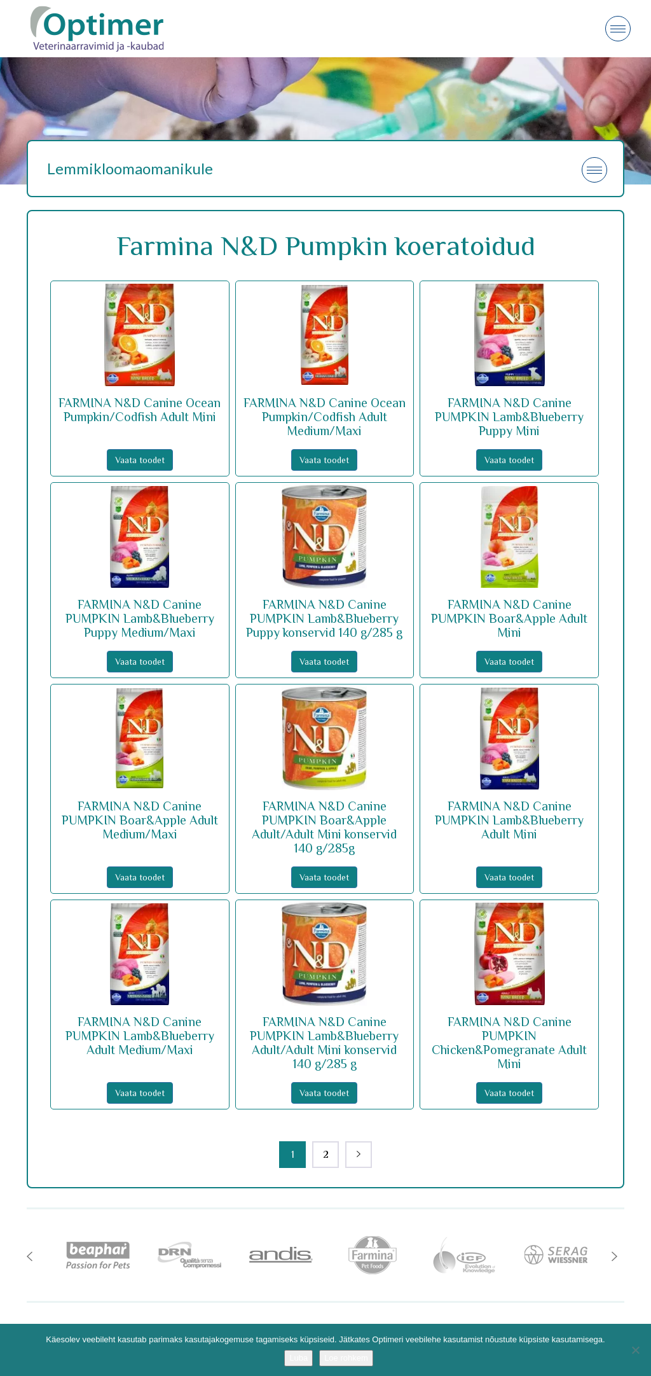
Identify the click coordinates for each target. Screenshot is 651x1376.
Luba (298, 1358)
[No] (635, 1350)
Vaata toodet (140, 460)
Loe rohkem (346, 1358)
